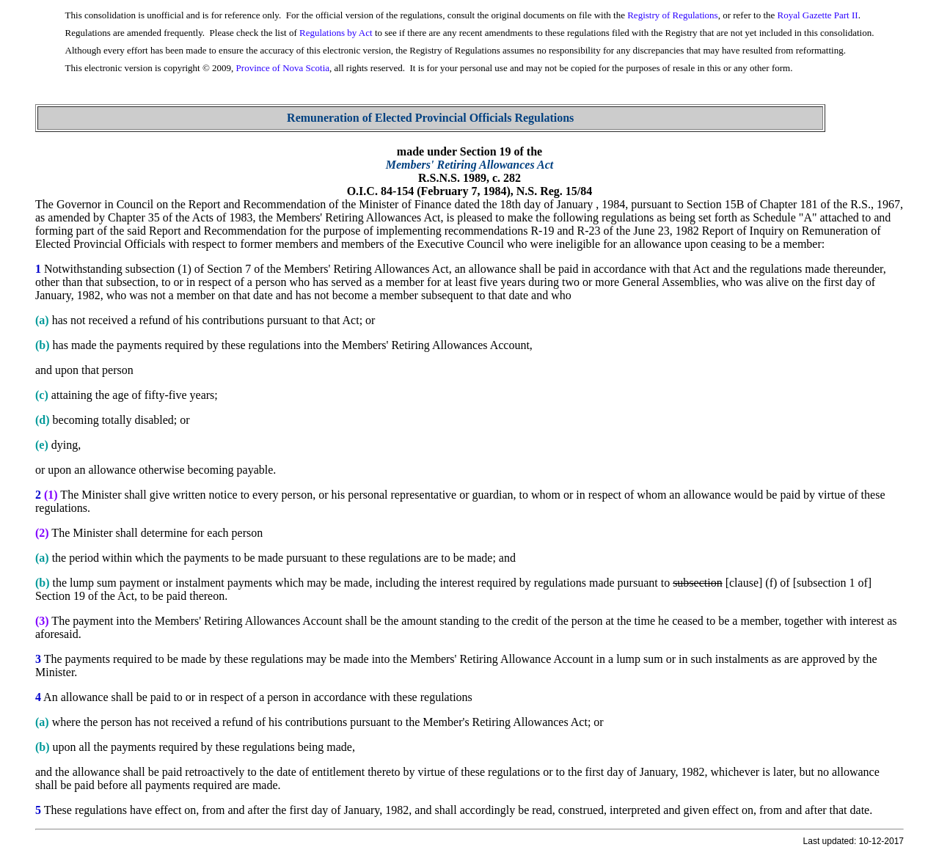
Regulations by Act (336, 32)
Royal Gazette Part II (818, 15)
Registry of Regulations (672, 15)
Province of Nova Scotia (282, 67)
